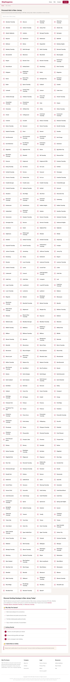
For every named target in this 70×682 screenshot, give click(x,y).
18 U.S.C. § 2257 (43, 670)
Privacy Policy (42, 665)
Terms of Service (43, 663)
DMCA (40, 668)
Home (50, 2)
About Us (26, 663)
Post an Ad (26, 668)
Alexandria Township (17, 604)
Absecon (10, 604)
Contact (59, 2)
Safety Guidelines (59, 663)
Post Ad (65, 2)
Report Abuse (58, 665)
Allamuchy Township (29, 604)
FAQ (54, 2)
